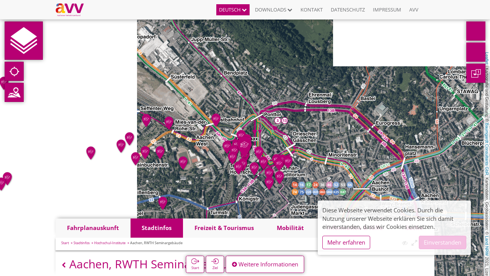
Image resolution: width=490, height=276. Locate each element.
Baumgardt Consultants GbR (487, 149)
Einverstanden (442, 242)
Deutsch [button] (233, 9)
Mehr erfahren (346, 242)
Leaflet (487, 58)
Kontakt (312, 9)
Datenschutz (348, 9)
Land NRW (487, 246)
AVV (413, 9)
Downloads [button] (273, 9)
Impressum (387, 9)
